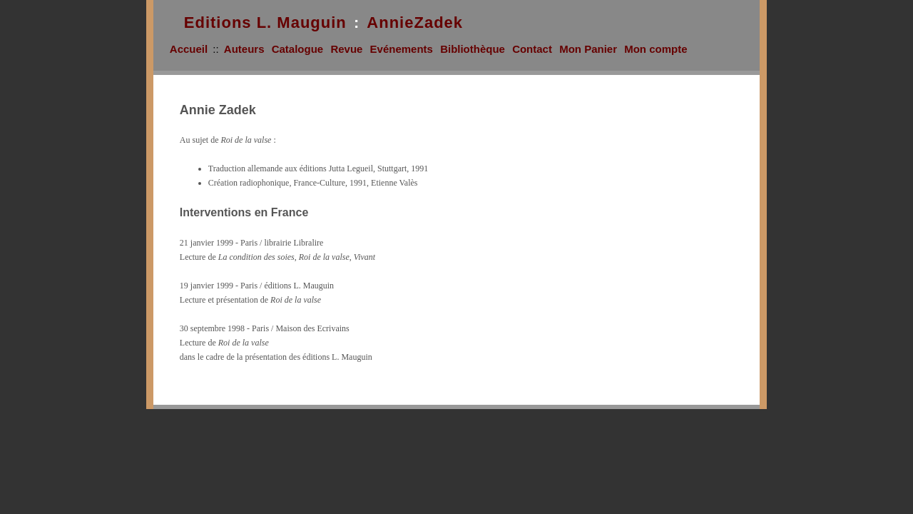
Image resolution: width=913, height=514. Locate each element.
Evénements (401, 49)
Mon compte (655, 49)
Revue (346, 49)
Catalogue (298, 49)
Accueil (189, 49)
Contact (532, 49)
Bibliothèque (472, 49)
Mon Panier (588, 49)
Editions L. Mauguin (265, 22)
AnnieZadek (415, 22)
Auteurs (244, 49)
